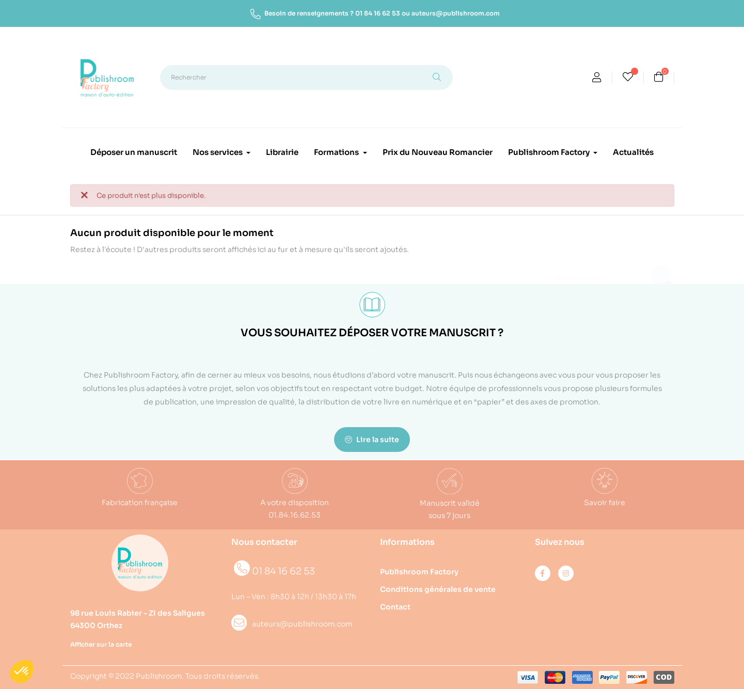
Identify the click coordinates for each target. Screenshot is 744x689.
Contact (395, 607)
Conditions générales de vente (438, 589)
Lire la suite (372, 439)
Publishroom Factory (419, 571)
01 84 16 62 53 (377, 13)
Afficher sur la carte (101, 644)
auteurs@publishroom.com (455, 13)
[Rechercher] (601, 274)
